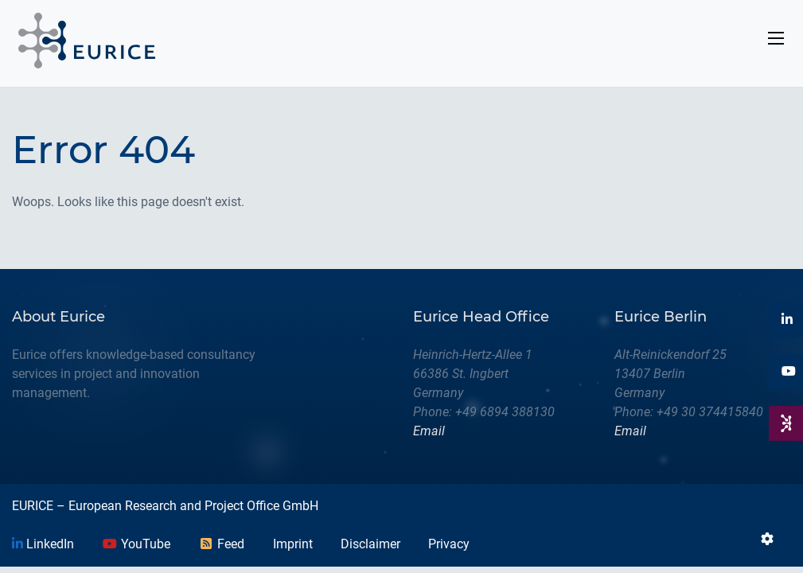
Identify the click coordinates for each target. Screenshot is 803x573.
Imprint (293, 544)
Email (429, 431)
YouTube (136, 544)
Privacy (449, 544)
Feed (221, 544)
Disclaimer (370, 544)
